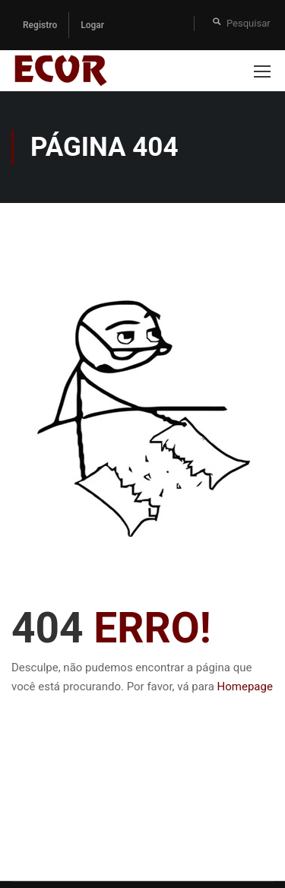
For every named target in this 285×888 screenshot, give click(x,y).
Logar (92, 25)
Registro (40, 25)
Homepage (245, 686)
